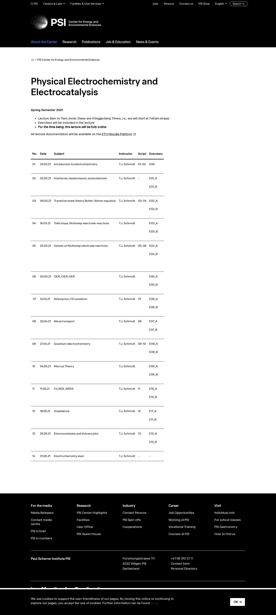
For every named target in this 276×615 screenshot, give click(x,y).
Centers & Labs (52, 3)
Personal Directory (184, 568)
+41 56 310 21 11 (182, 558)
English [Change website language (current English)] (219, 3)
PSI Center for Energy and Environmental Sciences (68, 59)
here (154, 603)
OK (236, 602)
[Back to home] (66, 22)
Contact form (180, 563)
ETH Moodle (119, 134)
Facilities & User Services (85, 3)
